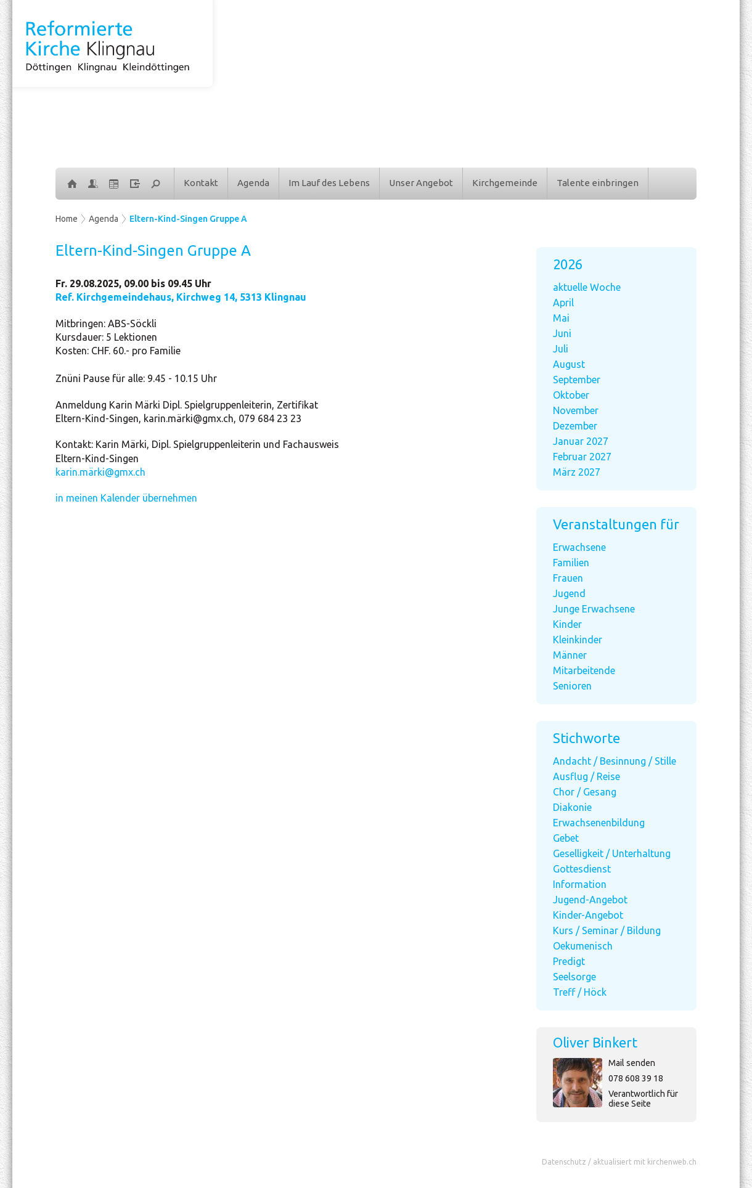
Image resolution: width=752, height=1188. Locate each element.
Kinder (567, 624)
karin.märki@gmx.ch (100, 472)
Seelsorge (574, 977)
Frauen (568, 578)
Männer (570, 655)
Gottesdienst (582, 869)
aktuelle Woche (587, 287)
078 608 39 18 (635, 1078)
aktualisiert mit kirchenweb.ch (645, 1162)
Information (580, 884)
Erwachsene (579, 547)
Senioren (572, 686)
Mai (561, 318)
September (576, 379)
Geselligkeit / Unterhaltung (612, 853)
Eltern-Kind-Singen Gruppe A (188, 219)
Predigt (569, 961)
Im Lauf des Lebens (329, 182)
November (576, 410)
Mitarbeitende (584, 670)
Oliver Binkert (595, 1042)
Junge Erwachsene (594, 609)
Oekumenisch (583, 946)
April (563, 302)
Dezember (575, 426)
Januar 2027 (580, 441)
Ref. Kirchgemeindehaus (180, 297)
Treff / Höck (580, 992)
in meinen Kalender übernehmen (126, 497)
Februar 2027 (582, 457)
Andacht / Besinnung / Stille (614, 761)
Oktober (571, 395)
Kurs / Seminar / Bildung (607, 930)
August (569, 364)
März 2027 (576, 472)
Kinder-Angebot (588, 915)
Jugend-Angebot (590, 900)
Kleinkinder (577, 640)
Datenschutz (564, 1162)
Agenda (253, 182)
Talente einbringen (598, 182)
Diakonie (572, 807)
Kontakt (201, 182)
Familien (571, 563)
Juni (562, 333)
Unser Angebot (421, 182)
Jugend (569, 593)
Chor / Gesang (584, 792)
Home (66, 219)
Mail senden (631, 1063)
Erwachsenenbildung (599, 823)
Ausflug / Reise (586, 776)
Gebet (566, 838)
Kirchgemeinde (504, 182)
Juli (560, 349)
